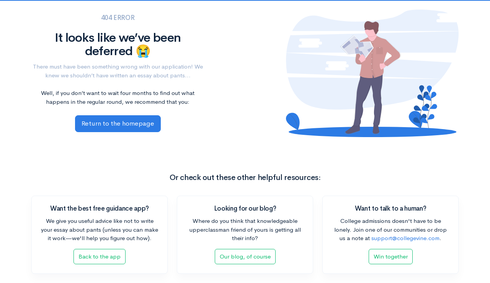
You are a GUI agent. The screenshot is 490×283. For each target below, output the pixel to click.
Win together (391, 256)
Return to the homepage (118, 123)
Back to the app (99, 256)
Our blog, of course (245, 256)
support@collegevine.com (405, 238)
